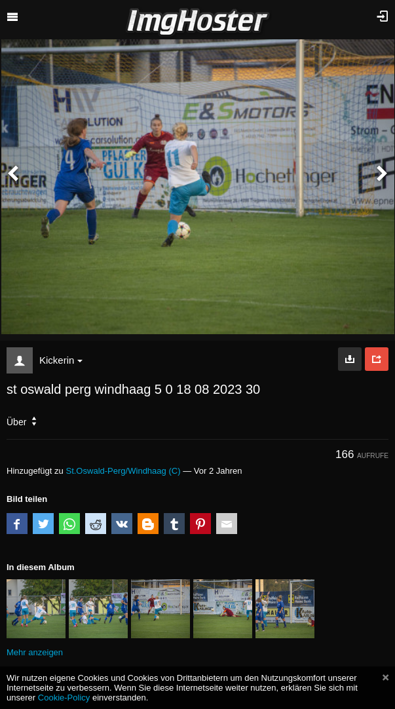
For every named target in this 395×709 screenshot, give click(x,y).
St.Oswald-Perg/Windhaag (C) (123, 471)
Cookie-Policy (64, 697)
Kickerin (61, 360)
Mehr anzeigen (35, 652)
